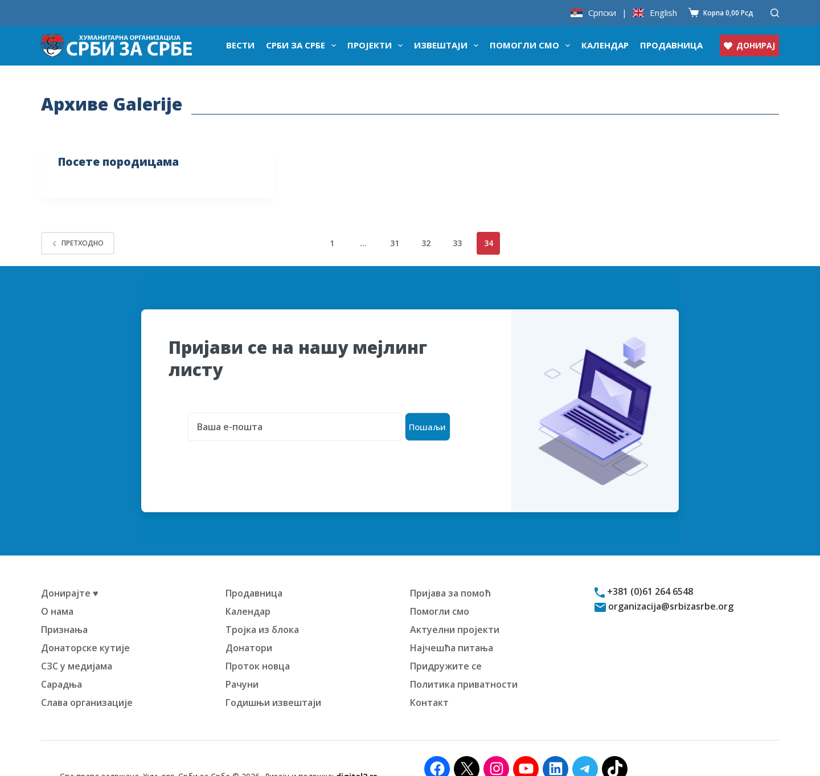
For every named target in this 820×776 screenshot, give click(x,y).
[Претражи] (774, 13)
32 (425, 243)
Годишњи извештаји (273, 681)
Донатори (249, 626)
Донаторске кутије (85, 626)
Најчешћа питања (451, 626)
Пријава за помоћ (450, 572)
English (663, 12)
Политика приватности (464, 663)
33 (457, 243)
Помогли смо (532, 45)
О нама (57, 590)
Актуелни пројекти (454, 608)
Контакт (429, 681)
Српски (602, 12)
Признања (64, 608)
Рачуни (242, 663)
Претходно (78, 243)
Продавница (671, 45)
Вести (240, 45)
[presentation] (255, 441)
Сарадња (61, 663)
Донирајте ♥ (70, 572)
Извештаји (448, 45)
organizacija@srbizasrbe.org (669, 585)
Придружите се (446, 645)
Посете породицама (121, 161)
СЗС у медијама (76, 645)
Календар (605, 45)
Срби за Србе (303, 45)
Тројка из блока (262, 608)
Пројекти (377, 45)
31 (394, 243)
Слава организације (87, 681)
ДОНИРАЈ (749, 45)
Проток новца (258, 645)
